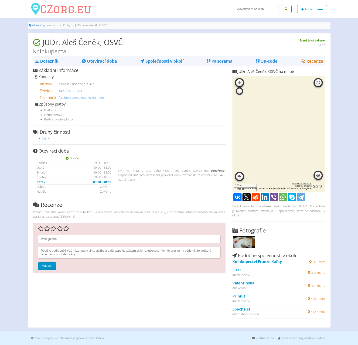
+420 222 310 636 (71, 91)
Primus (238, 296)
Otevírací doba (99, 61)
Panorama (219, 61)
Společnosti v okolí (162, 61)
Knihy (66, 25)
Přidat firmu (312, 9)
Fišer (236, 270)
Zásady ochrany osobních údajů (301, 338)
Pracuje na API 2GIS (302, 183)
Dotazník (46, 61)
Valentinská (243, 283)
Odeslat (47, 266)
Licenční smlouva (303, 186)
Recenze (312, 61)
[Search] (256, 9)
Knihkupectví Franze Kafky (257, 261)
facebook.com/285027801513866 (82, 98)
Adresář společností (44, 25)
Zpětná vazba (263, 338)
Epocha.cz (241, 309)
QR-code (266, 61)
